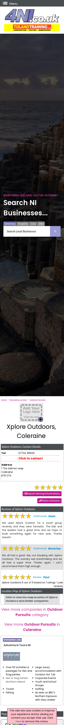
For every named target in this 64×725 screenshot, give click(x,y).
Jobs (41, 224)
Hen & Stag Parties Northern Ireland (17, 679)
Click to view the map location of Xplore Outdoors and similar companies (32, 599)
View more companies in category (32, 612)
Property (23, 224)
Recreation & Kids (18, 399)
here (18, 721)
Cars (33, 224)
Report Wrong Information (43, 493)
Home (4, 399)
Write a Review (51, 500)
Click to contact (30, 458)
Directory (10, 224)
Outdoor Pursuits (38, 399)
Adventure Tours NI (17, 645)
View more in (32, 627)
